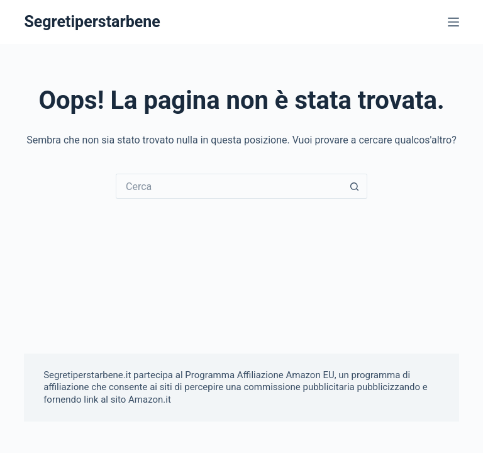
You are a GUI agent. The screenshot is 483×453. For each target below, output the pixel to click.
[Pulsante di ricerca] (354, 186)
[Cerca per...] (229, 186)
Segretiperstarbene (92, 22)
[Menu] (453, 22)
